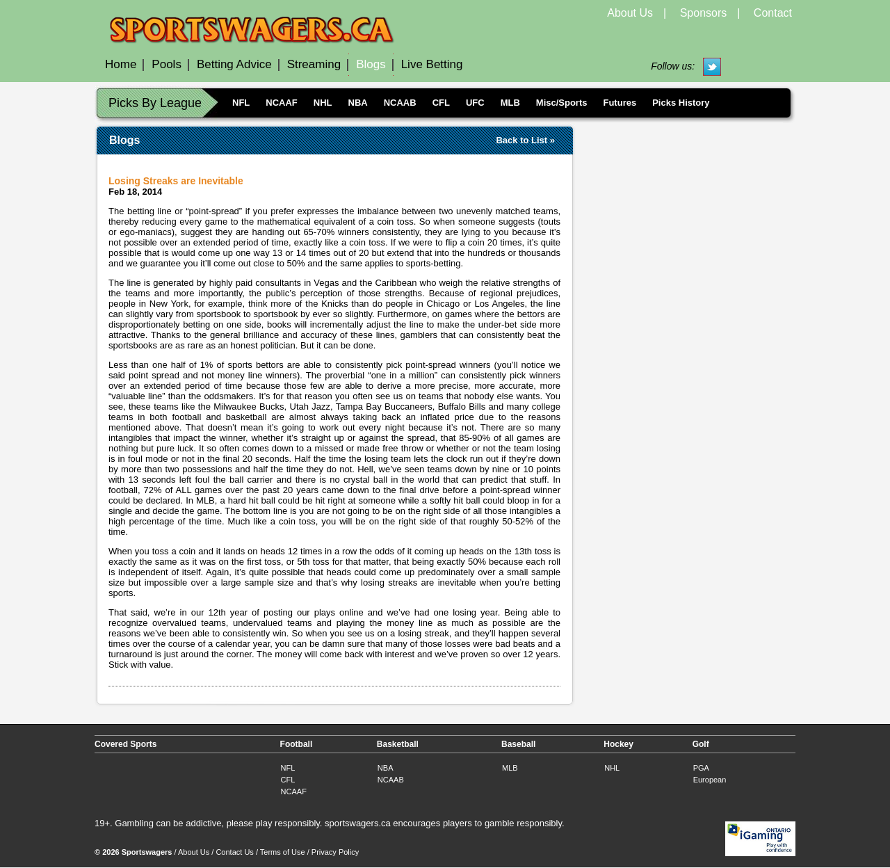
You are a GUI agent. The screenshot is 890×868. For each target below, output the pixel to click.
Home (120, 64)
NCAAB (400, 102)
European (710, 779)
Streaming (314, 64)
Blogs (371, 64)
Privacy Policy (335, 852)
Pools (166, 64)
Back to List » (525, 140)
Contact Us (234, 852)
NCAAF (282, 102)
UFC (475, 102)
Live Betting (432, 64)
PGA (701, 768)
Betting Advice (234, 64)
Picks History (680, 102)
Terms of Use (282, 852)
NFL (241, 102)
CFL (441, 102)
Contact (773, 13)
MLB (510, 102)
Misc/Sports (562, 102)
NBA (358, 102)
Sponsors (703, 13)
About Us (630, 13)
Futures (619, 102)
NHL (323, 102)
